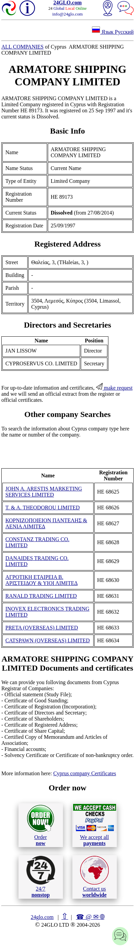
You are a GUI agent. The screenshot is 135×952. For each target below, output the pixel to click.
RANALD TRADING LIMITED (41, 596)
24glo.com (42, 917)
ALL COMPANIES (22, 47)
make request (114, 388)
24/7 (40, 877)
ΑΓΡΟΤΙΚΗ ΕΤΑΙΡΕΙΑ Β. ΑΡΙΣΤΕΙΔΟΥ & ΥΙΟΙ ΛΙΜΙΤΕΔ (41, 580)
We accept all (94, 825)
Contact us (94, 877)
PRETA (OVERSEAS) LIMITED (41, 628)
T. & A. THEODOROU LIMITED (42, 507)
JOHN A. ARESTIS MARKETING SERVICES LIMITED (43, 492)
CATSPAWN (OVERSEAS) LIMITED (47, 640)
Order (40, 825)
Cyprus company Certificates (84, 773)
